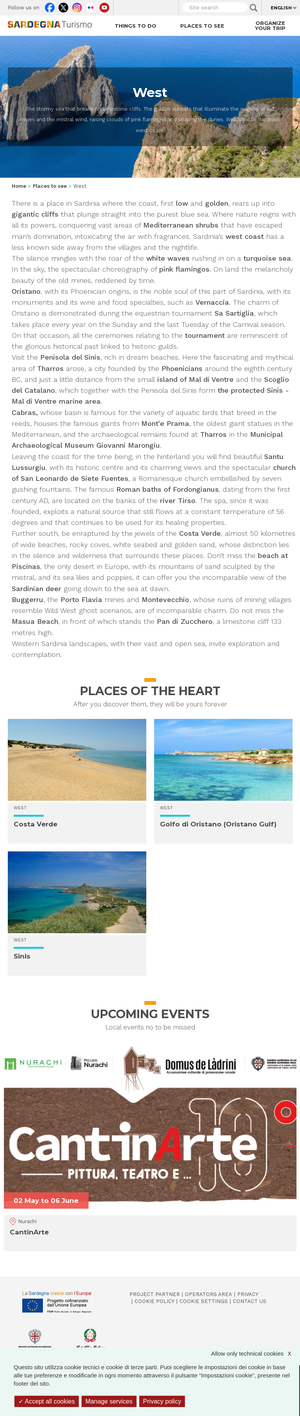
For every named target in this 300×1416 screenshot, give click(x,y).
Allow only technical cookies (255, 1353)
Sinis (22, 956)
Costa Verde (35, 824)
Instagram (77, 6)
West (20, 807)
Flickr (91, 6)
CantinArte (29, 1232)
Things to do (135, 26)
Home (19, 186)
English (281, 8)
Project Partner (155, 1294)
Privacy (247, 1294)
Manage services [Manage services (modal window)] (109, 1401)
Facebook (50, 6)
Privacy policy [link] (162, 1401)
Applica (253, 8)
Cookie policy (154, 1301)
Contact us (249, 1301)
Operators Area (208, 1294)
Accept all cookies (46, 1401)
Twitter (63, 6)
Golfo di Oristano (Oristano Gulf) (218, 824)
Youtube (104, 6)
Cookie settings (203, 1301)
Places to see (202, 26)
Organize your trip (270, 25)
